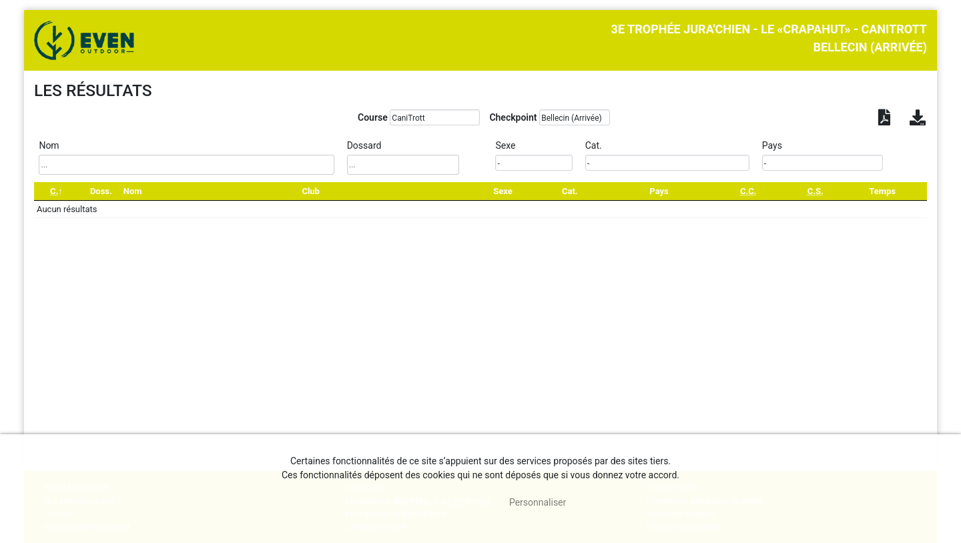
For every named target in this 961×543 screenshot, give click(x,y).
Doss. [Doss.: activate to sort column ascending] (101, 191)
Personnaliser (537, 502)
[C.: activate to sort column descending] (56, 191)
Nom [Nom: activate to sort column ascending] (132, 191)
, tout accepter (443, 502)
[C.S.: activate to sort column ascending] (815, 191)
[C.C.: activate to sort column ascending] (748, 191)
